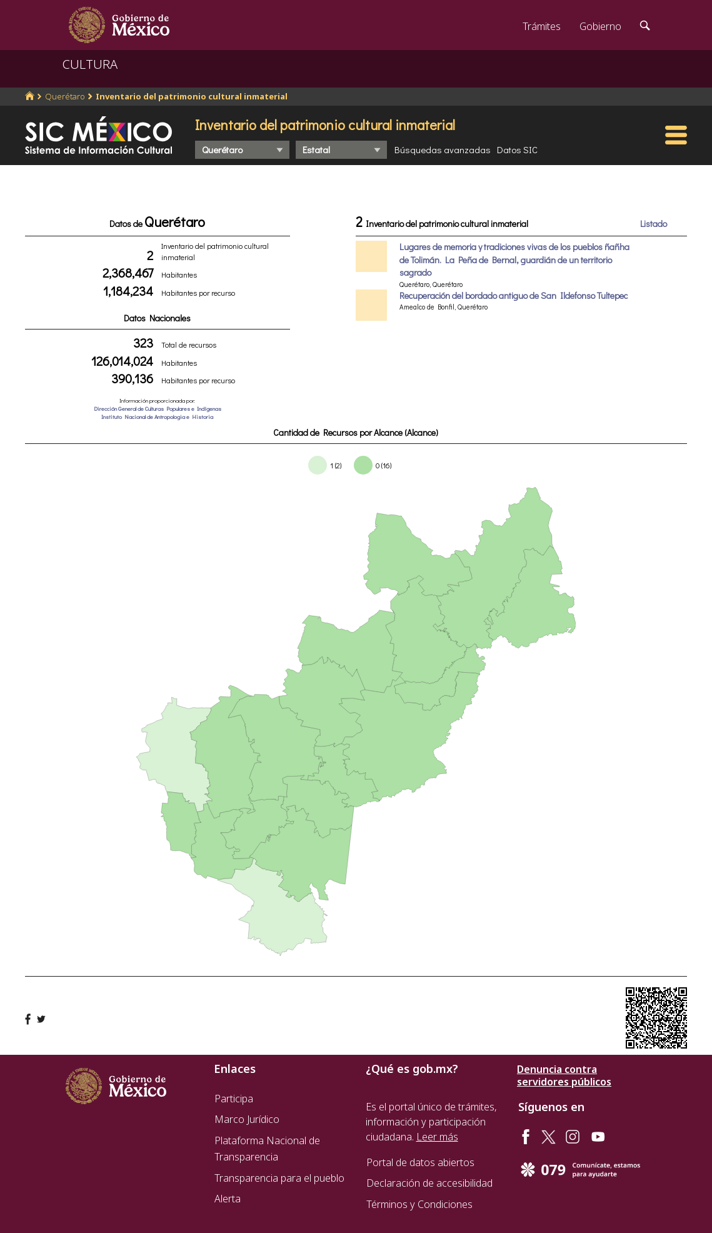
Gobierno (600, 26)
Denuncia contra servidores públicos (564, 1075)
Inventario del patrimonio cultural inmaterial (192, 96)
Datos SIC (517, 149)
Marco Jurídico (246, 1119)
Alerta (227, 1198)
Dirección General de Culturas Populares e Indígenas (157, 408)
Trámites (542, 26)
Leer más (437, 1137)
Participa (233, 1098)
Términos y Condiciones (419, 1204)
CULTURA (90, 64)
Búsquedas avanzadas (442, 149)
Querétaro (65, 96)
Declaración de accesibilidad (429, 1183)
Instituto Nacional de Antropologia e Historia (157, 416)
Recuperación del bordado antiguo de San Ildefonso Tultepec (513, 295)
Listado (653, 223)
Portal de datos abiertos (420, 1162)
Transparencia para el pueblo (279, 1178)
